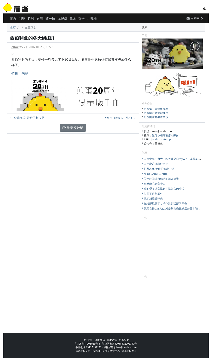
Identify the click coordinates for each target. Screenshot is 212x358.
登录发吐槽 (73, 127)
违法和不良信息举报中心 (106, 351)
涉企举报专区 (129, 351)
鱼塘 (73, 18)
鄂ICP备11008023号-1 (87, 343)
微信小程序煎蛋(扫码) (165, 135)
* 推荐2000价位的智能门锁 (158, 169)
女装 (40, 18)
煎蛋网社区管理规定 (156, 113)
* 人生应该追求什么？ (155, 164)
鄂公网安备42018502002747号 (119, 343)
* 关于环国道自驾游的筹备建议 (160, 179)
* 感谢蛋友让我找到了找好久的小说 (163, 188)
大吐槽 (92, 18)
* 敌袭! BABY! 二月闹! (154, 174)
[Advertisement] (172, 247)
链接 (14, 73)
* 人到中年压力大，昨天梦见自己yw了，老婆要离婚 (173, 159)
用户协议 (100, 340)
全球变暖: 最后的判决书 (27, 118)
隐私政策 (112, 340)
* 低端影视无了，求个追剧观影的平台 (164, 203)
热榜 (81, 18)
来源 (25, 73)
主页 (13, 27)
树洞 (31, 18)
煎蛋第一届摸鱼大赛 (156, 109)
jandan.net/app (161, 139)
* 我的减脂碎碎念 (152, 198)
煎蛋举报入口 (83, 351)
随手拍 (50, 18)
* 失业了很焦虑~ (151, 193)
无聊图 (62, 18)
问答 (22, 18)
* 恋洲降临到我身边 (153, 184)
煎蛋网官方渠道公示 (156, 117)
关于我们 (88, 340)
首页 (13, 18)
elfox (15, 47)
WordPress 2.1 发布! (120, 118)
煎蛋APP (124, 340)
